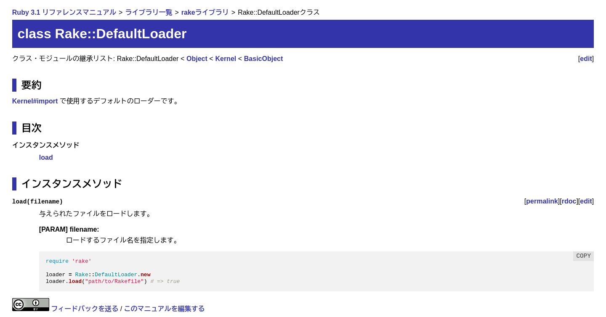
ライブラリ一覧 (148, 12)
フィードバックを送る (84, 308)
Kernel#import (35, 101)
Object (196, 58)
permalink (542, 201)
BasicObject (263, 58)
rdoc (569, 201)
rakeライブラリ (205, 12)
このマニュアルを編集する (164, 308)
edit (586, 58)
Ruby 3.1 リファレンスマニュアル (64, 12)
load (46, 157)
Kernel (225, 58)
